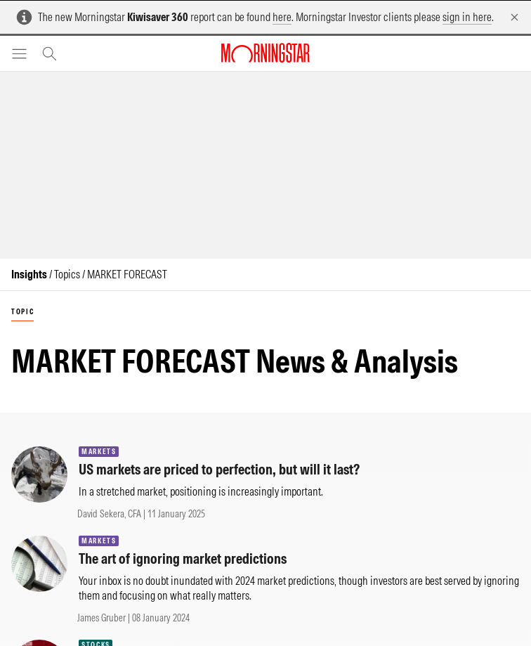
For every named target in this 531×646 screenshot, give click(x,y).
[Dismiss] (514, 17)
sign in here (467, 17)
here (282, 17)
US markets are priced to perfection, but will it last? (219, 469)
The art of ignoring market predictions (183, 558)
